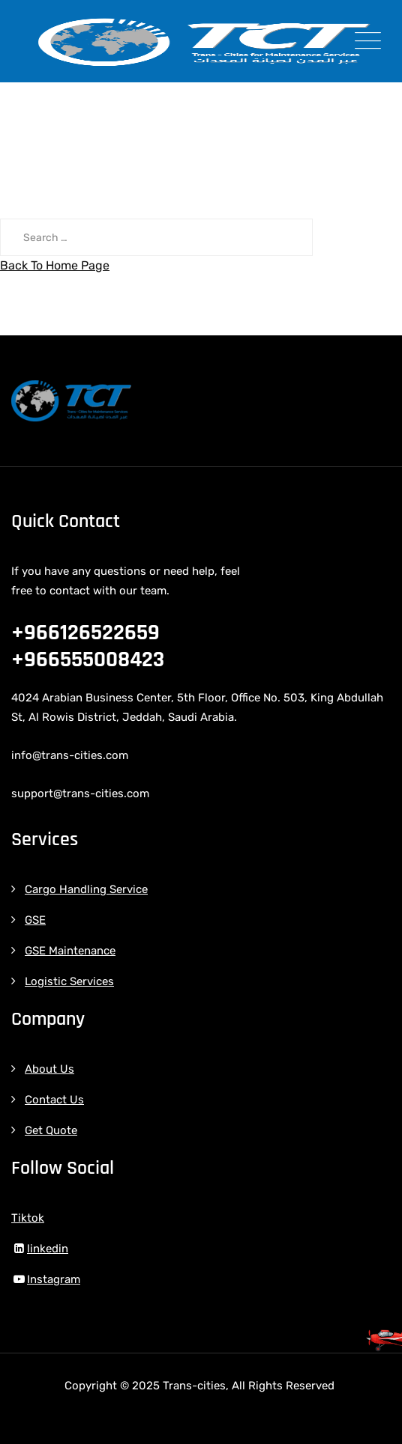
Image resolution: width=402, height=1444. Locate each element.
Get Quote (51, 1130)
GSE (35, 920)
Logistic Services (69, 981)
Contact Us (54, 1099)
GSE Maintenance (70, 950)
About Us (49, 1069)
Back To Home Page (55, 265)
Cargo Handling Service (86, 889)
